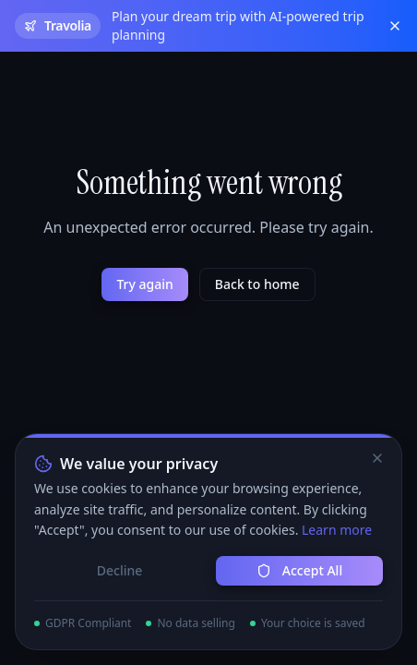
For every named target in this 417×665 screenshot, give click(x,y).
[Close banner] (395, 26)
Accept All (299, 570)
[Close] (377, 458)
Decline (120, 570)
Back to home (257, 284)
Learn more (337, 529)
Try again (144, 284)
